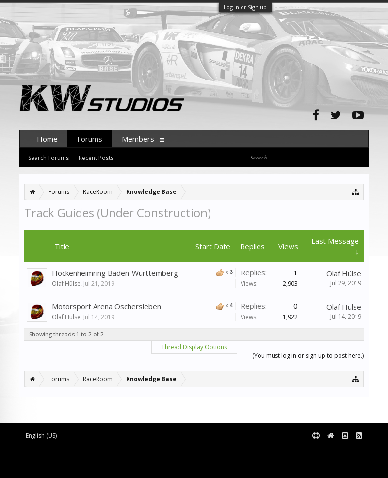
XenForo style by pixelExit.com (102, 466)
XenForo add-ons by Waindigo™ (62, 458)
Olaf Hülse (66, 283)
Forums (89, 138)
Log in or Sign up (245, 7)
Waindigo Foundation (149, 458)
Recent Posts (96, 158)
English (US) (41, 435)
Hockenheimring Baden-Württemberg (115, 273)
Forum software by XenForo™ (100, 451)
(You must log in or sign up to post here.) (308, 355)
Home (47, 138)
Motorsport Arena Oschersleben (106, 306)
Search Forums (48, 158)
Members (138, 138)
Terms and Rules (344, 451)
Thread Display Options (194, 347)
